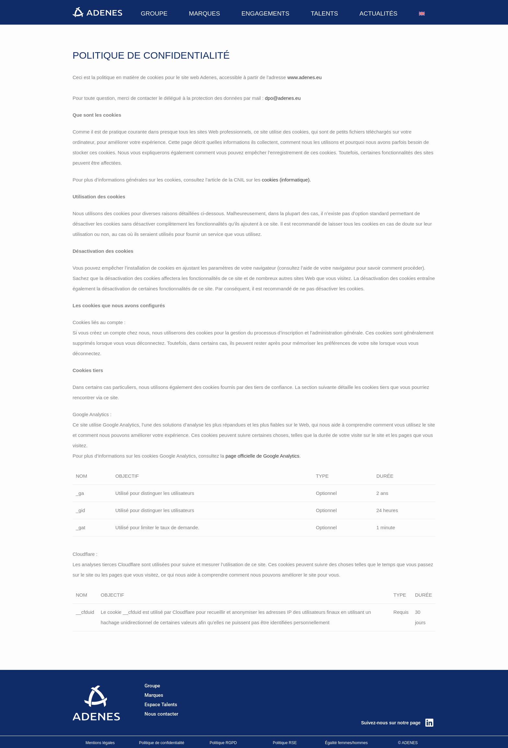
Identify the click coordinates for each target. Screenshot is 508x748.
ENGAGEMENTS (265, 13)
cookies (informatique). (286, 179)
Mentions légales (100, 743)
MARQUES (204, 13)
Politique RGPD (223, 743)
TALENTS (324, 13)
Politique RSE (285, 743)
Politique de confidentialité (161, 743)
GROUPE (154, 13)
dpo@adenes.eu (283, 98)
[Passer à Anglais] (421, 13)
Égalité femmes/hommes (346, 743)
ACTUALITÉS (379, 13)
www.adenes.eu (304, 77)
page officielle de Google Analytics (262, 456)
